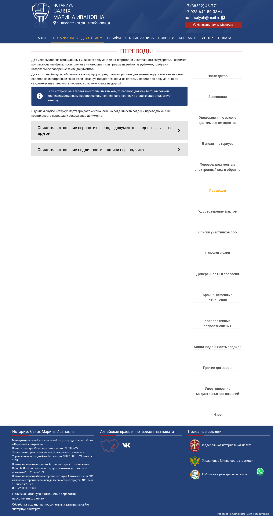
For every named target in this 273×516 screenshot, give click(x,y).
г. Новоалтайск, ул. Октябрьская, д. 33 (84, 23)
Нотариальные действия (76, 38)
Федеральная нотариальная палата (220, 445)
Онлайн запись (139, 38)
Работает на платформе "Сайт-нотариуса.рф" (243, 513)
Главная (41, 38)
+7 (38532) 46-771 (201, 6)
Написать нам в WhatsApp (213, 25)
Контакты (188, 38)
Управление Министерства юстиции (221, 460)
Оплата (224, 38)
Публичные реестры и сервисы (218, 474)
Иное (206, 38)
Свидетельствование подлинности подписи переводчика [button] (109, 149)
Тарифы (114, 38)
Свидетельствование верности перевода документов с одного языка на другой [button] (109, 130)
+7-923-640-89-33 (203, 11)
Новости (166, 38)
